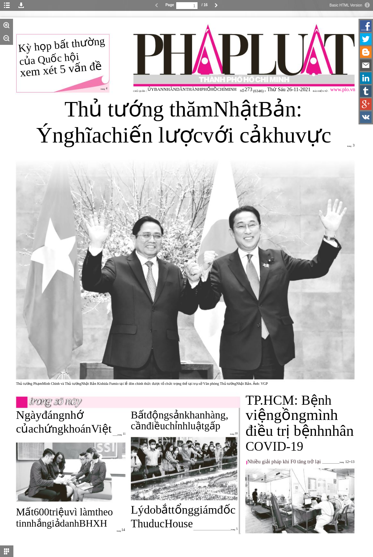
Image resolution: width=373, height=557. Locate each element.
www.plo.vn (342, 89)
